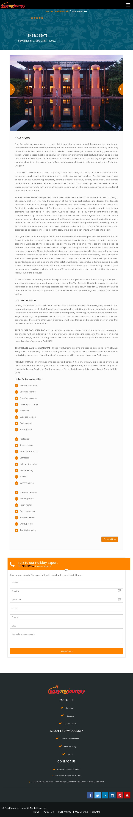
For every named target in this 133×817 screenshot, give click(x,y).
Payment (70, 708)
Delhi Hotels (62, 11)
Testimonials (70, 724)
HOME (36, 811)
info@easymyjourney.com (68, 769)
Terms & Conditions (70, 738)
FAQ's (70, 754)
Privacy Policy (70, 746)
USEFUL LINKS (81, 811)
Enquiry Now (110, 539)
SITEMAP (96, 811)
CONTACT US (64, 811)
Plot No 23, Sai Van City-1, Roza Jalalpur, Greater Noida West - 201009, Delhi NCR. (68, 782)
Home (49, 11)
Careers (70, 716)
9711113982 (76, 775)
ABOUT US (49, 811)
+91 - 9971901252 (63, 775)
